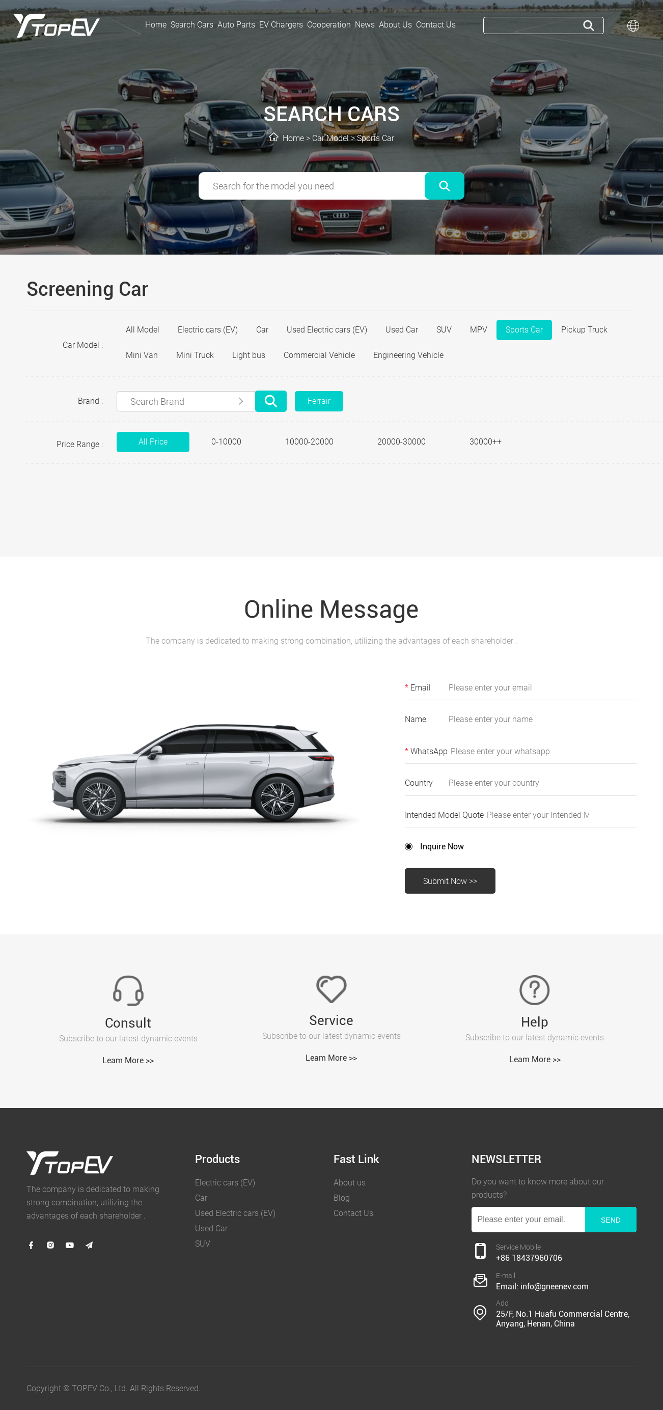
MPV (478, 330)
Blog (342, 1198)
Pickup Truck (584, 330)
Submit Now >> (450, 881)
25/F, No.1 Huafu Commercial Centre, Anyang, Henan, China (562, 1319)
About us (350, 1182)
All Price (153, 442)
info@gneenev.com (554, 1286)
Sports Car (375, 138)
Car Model (330, 138)
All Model (142, 330)
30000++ (485, 442)
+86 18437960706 (529, 1258)
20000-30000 (401, 442)
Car (262, 330)
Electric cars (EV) (208, 330)
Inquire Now (442, 846)
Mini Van (142, 355)
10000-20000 (309, 442)
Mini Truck (195, 355)
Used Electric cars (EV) (327, 330)
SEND (611, 1220)
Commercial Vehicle (319, 355)
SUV (444, 330)
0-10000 (226, 442)
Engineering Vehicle (408, 355)
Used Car (401, 330)
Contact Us (353, 1213)
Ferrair (319, 401)
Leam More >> (128, 1060)
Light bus (248, 355)
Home (293, 138)
